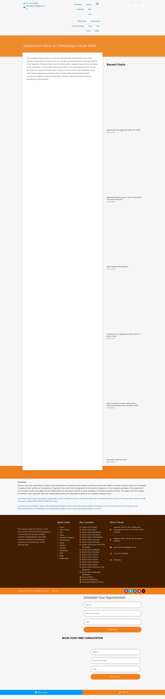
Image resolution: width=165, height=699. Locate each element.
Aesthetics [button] (80, 9)
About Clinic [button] (82, 21)
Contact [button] (88, 4)
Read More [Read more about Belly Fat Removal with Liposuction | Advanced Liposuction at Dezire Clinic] (111, 408)
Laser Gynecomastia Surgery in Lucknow (87, 508)
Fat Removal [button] (95, 21)
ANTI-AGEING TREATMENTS (117, 267)
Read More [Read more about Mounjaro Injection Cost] (111, 462)
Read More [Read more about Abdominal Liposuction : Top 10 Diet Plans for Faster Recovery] (111, 202)
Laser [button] (90, 26)
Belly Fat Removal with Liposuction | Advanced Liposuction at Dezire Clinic (122, 404)
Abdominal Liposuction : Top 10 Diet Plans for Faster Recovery (124, 198)
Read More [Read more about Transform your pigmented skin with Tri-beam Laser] (111, 338)
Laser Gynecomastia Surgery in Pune (59, 506)
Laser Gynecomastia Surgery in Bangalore (88, 506)
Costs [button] (88, 31)
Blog (89, 9)
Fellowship (78, 4)
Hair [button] (97, 26)
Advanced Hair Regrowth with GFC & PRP (124, 130)
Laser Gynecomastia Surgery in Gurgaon (118, 506)
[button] (97, 4)
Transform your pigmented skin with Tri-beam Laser (123, 335)
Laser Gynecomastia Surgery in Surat (58, 508)
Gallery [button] (96, 31)
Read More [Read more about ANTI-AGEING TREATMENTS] (111, 269)
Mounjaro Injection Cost (117, 460)
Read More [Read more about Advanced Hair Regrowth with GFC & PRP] (111, 132)
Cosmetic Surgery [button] (78, 26)
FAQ (89, 14)
